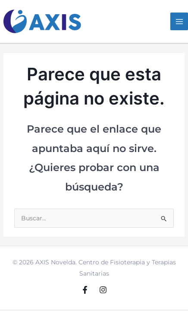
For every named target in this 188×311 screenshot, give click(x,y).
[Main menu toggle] (179, 21)
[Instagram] (103, 290)
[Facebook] (85, 290)
